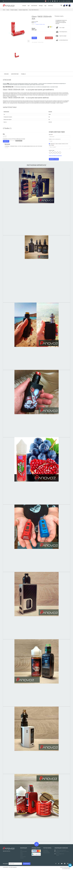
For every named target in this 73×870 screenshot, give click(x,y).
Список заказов (46, 851)
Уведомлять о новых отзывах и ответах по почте (58, 143)
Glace (35, 22)
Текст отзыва (51, 145)
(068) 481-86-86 (7, 1)
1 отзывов (37, 24)
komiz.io (68, 868)
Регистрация (68, 1)
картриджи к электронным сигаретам (29, 93)
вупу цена (31, 100)
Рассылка (5, 863)
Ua (61, 1)
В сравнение (34, 42)
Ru (59, 1)
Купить (34, 37)
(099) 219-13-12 (12, 1)
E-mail (54, 139)
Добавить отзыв (54, 159)
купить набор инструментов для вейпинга (34, 92)
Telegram (57, 855)
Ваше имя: (51, 134)
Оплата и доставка (23, 851)
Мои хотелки (40, 42)
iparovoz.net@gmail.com (60, 853)
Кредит (21, 852)
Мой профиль (45, 850)
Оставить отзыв (42, 24)
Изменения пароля (46, 852)
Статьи (21, 855)
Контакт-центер (23, 856)
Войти (64, 1)
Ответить (6, 141)
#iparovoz (41, 165)
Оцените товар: (51, 150)
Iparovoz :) (7, 867)
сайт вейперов (11, 92)
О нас (21, 850)
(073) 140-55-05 (18, 1)
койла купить (15, 101)
